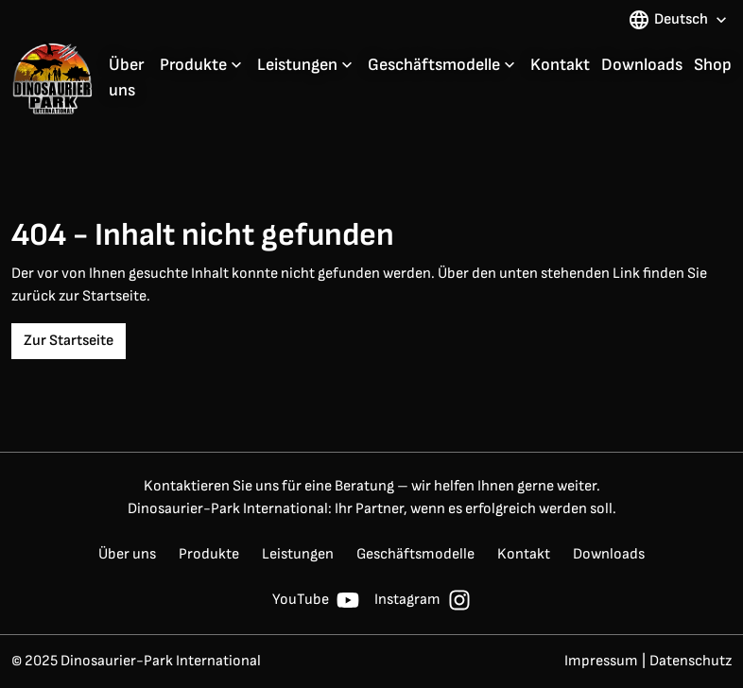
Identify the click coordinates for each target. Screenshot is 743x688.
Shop (713, 65)
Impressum (601, 661)
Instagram (422, 600)
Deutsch (679, 20)
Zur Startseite (68, 341)
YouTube (315, 600)
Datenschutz (690, 661)
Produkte (193, 65)
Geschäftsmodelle (434, 65)
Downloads (642, 65)
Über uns (126, 77)
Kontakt (560, 65)
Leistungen (297, 65)
